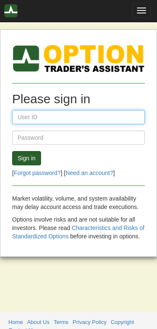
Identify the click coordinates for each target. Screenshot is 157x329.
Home (15, 322)
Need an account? (89, 173)
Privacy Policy (90, 322)
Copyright (122, 322)
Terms (61, 322)
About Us (38, 322)
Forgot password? (37, 173)
